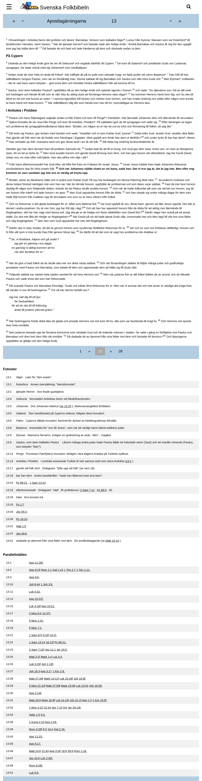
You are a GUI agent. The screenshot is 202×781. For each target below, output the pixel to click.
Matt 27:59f (53, 685)
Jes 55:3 (21, 511)
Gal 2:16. (59, 729)
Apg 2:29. (51, 722)
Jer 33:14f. (74, 707)
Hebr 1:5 (34, 714)
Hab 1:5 (21, 526)
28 (120, 351)
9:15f (46, 635)
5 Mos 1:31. (36, 620)
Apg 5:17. (35, 743)
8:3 (45, 729)
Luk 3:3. (58, 656)
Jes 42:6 (34, 758)
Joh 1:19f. (47, 664)
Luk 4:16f (35, 606)
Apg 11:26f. (36, 562)
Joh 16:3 (34, 671)
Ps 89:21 (21, 482)
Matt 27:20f (36, 678)
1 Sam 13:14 (38, 482)
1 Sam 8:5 (35, 635)
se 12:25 (65, 406)
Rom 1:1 (46, 569)
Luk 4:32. (35, 591)
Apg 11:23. (36, 736)
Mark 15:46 (68, 685)
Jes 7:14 (57, 707)
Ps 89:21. (60, 642)
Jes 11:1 (50, 649)
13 (100, 351)
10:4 (50, 729)
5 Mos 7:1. (35, 627)
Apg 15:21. (48, 606)
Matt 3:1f (34, 656)
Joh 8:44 (34, 584)
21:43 (45, 751)
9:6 (65, 707)
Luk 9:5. (34, 772)
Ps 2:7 (20, 504)
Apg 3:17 (46, 671)
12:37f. (46, 613)
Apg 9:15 (34, 569)
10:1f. (53, 635)
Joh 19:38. (95, 685)
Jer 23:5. (61, 649)
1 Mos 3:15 (36, 707)
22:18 (47, 707)
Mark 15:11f (51, 678)
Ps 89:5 (102, 490)
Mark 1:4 (46, 656)
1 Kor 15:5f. (99, 700)
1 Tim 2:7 (70, 569)
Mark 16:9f (48, 700)
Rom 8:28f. (36, 765)
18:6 (64, 751)
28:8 (70, 751)
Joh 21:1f (75, 700)
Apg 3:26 (55, 751)
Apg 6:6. (34, 577)
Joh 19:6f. (80, 678)
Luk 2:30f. (46, 758)
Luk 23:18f (66, 678)
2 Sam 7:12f (36, 649)
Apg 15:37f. (36, 598)
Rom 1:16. (80, 751)
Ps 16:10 (21, 519)
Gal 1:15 (58, 569)
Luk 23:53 (82, 685)
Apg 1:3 (87, 700)
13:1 (128, 461)
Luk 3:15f (35, 664)
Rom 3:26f (35, 729)
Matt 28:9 (35, 700)
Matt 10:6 (35, 751)
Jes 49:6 (21, 533)
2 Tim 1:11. (83, 569)
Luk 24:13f (62, 700)
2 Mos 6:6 (35, 613)
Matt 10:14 (112, 540)
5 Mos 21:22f (37, 685)
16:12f (50, 642)
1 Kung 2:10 (36, 722)
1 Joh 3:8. (47, 584)
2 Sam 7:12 (87, 490)
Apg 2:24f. (35, 693)
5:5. (43, 714)
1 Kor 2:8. (59, 671)
